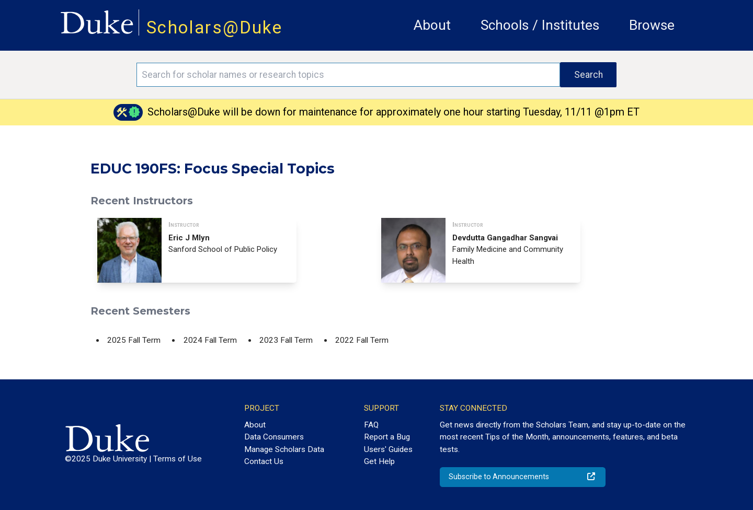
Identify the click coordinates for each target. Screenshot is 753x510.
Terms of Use (177, 458)
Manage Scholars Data (284, 449)
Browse (652, 25)
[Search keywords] (348, 75)
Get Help (379, 461)
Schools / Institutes (540, 25)
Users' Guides (388, 449)
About (432, 25)
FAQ (371, 425)
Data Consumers (274, 437)
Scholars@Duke (214, 27)
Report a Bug (387, 437)
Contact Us (263, 461)
